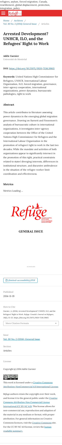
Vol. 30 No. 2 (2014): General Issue (20, 23)
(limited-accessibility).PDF (21, 280)
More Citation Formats (17, 323)
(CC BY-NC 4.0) (30, 402)
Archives (18, 20)
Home (6, 20)
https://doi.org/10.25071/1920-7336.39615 (32, 68)
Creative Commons (42, 422)
